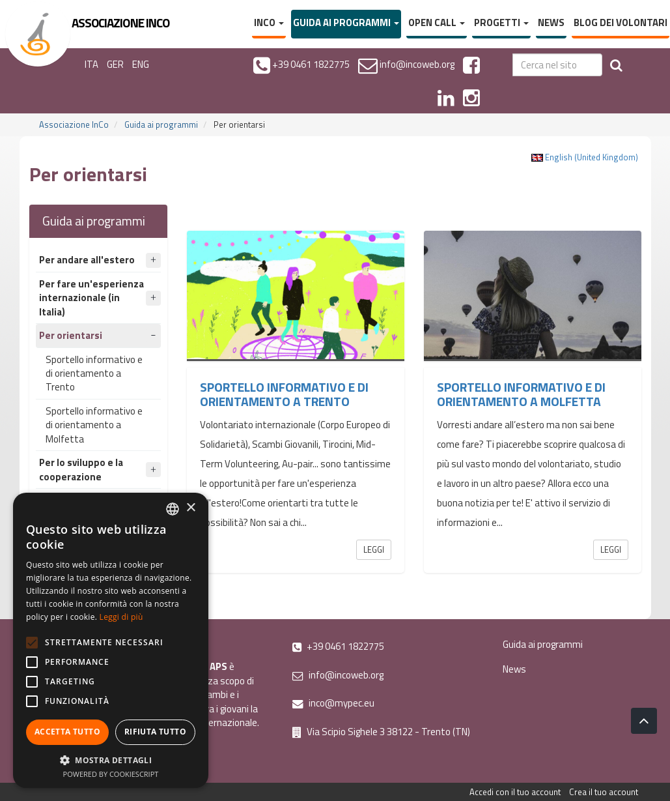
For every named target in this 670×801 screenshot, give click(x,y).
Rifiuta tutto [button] (155, 731)
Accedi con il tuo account (515, 791)
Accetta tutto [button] (67, 731)
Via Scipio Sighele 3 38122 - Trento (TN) (381, 731)
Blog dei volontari (620, 22)
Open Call (436, 22)
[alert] (110, 640)
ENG (140, 64)
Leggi (373, 549)
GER (115, 64)
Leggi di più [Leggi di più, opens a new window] (121, 616)
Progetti (501, 22)
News (551, 22)
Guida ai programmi (346, 22)
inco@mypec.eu (333, 702)
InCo (269, 22)
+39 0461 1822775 (338, 646)
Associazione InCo (74, 124)
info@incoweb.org (338, 674)
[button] (110, 759)
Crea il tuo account (603, 791)
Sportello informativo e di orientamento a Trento (94, 373)
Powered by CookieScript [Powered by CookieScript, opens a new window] (111, 774)
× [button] (190, 508)
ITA (91, 64)
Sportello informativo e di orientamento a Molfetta (94, 424)
